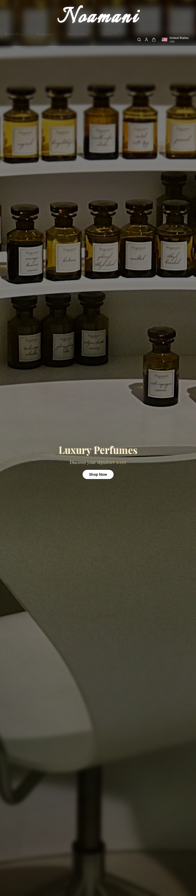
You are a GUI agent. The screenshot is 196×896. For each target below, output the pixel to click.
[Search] (139, 40)
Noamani (98, 18)
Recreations (78, 40)
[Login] (146, 40)
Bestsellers (14, 40)
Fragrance (45, 40)
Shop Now (98, 474)
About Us (109, 40)
